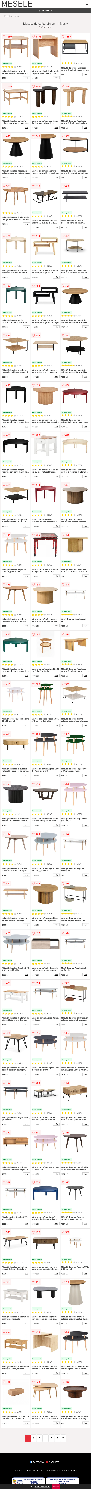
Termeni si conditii (22, 1470)
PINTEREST (52, 1462)
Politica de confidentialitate (46, 1470)
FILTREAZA (45, 11)
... (45, 1438)
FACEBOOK (37, 1462)
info (26, 78)
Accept (56, 1486)
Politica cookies (69, 1470)
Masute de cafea (11, 16)
